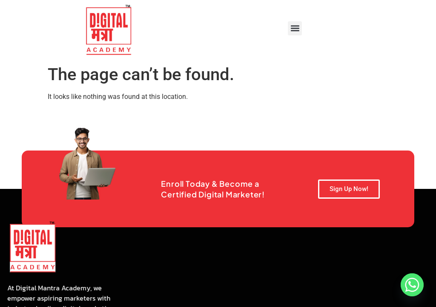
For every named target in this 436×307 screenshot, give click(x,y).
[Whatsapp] (412, 284)
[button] (295, 28)
